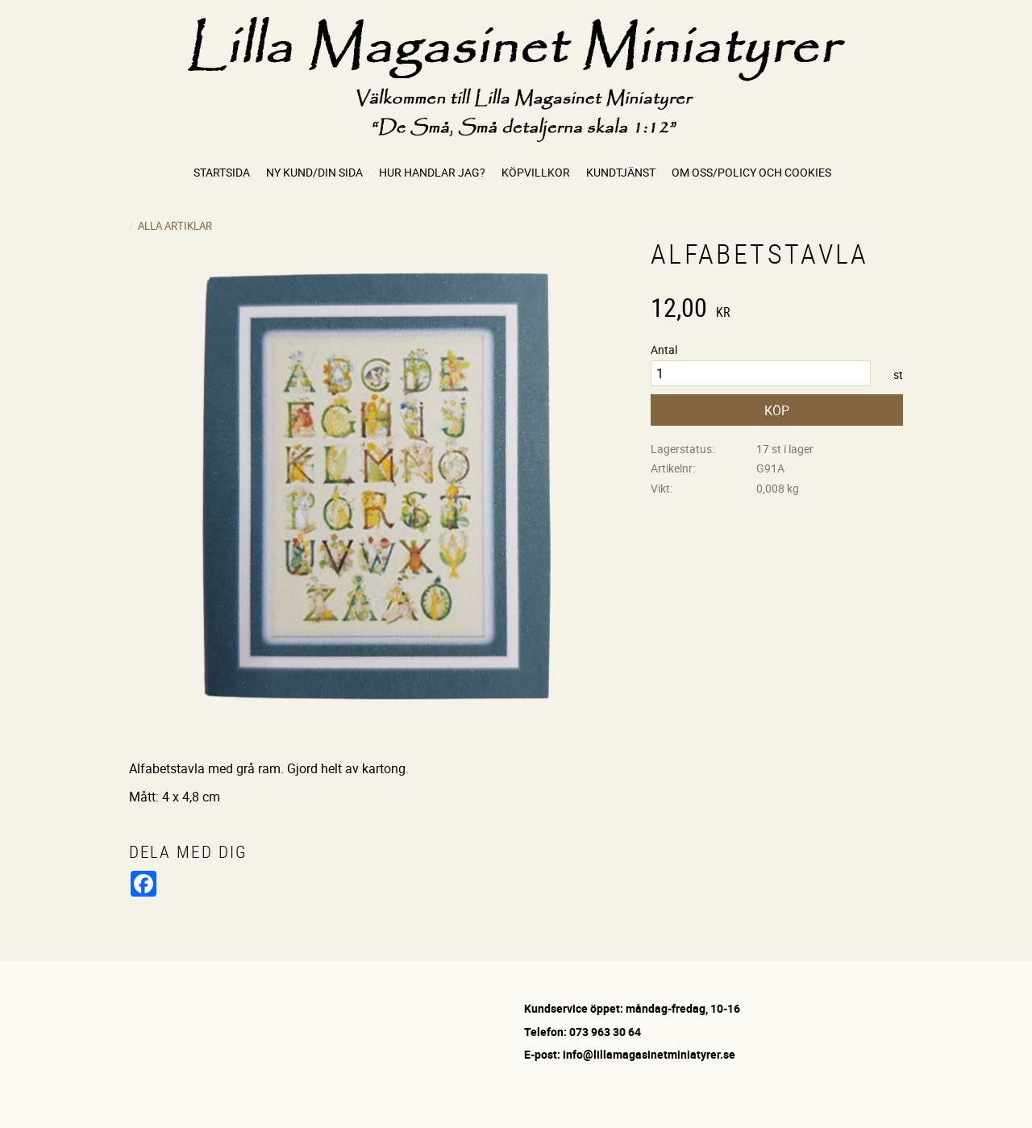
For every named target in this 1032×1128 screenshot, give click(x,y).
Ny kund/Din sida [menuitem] (314, 172)
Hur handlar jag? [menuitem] (432, 172)
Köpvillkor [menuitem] (535, 172)
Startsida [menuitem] (222, 172)
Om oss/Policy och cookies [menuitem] (751, 172)
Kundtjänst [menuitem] (620, 172)
